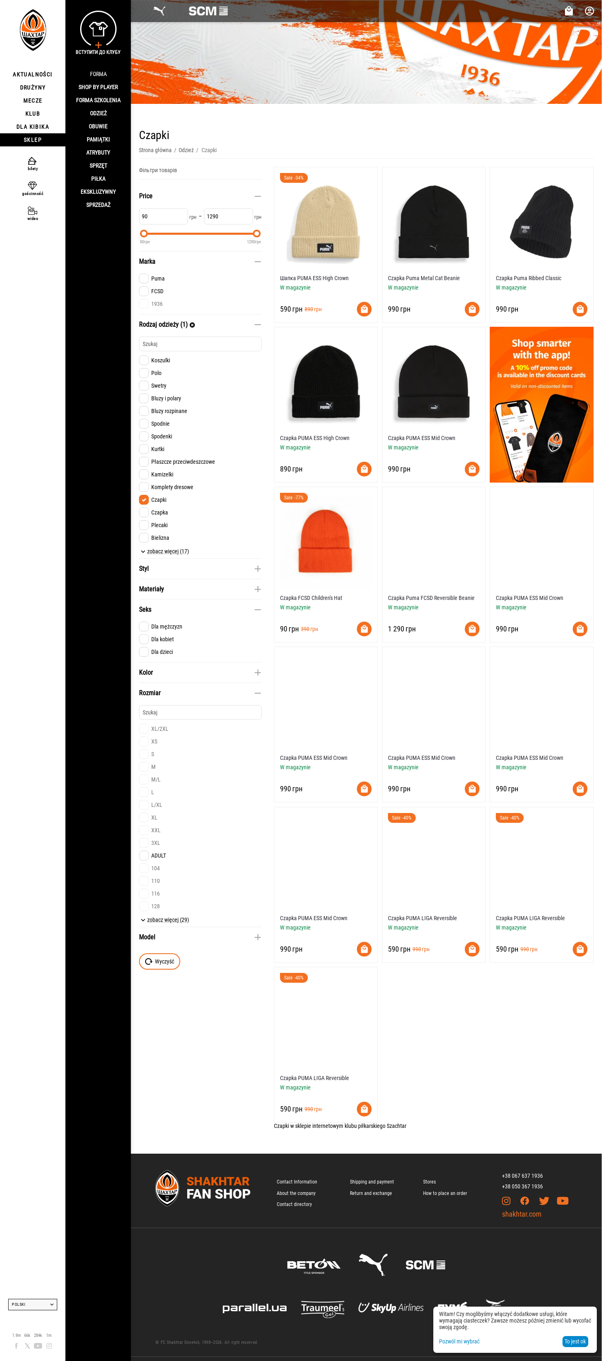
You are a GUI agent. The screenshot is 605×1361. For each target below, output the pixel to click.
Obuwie (98, 126)
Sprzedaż (98, 205)
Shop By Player (98, 87)
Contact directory (294, 1204)
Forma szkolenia (98, 100)
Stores (429, 1182)
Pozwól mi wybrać (459, 1341)
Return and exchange (371, 1193)
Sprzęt (98, 165)
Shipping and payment (372, 1182)
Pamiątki (98, 139)
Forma (98, 74)
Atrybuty (98, 152)
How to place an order (445, 1193)
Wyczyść (159, 961)
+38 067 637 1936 (522, 1175)
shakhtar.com (522, 1214)
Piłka (98, 178)
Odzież (98, 113)
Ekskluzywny (98, 192)
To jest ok (575, 1341)
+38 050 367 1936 (522, 1186)
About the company (296, 1193)
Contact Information (297, 1182)
